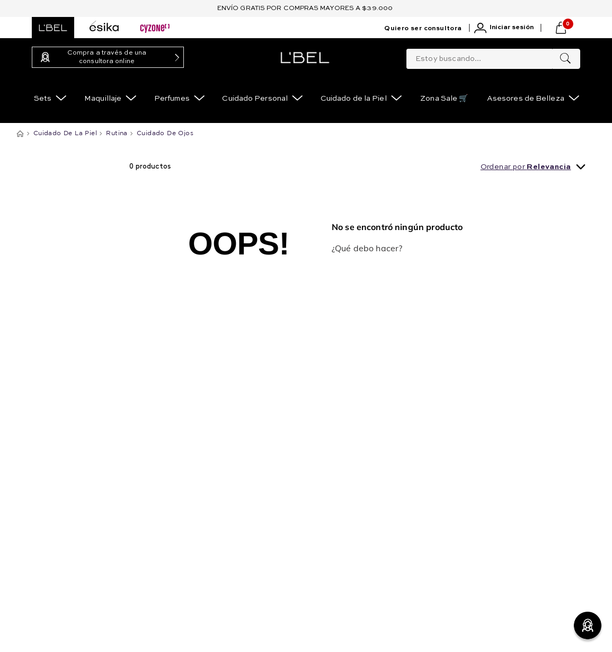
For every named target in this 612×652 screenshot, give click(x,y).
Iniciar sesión (512, 27)
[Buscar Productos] (565, 58)
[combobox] (493, 57)
